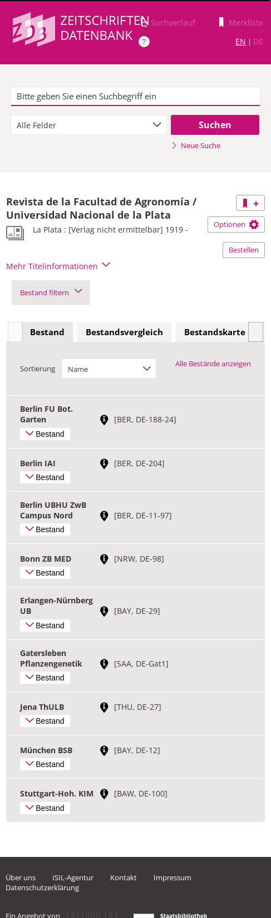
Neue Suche (195, 145)
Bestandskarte (214, 331)
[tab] (47, 332)
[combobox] (88, 125)
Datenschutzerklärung (42, 887)
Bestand (47, 331)
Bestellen (244, 250)
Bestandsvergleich (124, 331)
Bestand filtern (51, 292)
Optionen (236, 224)
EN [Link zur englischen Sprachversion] (240, 41)
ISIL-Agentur (72, 877)
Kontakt (123, 877)
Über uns (21, 877)
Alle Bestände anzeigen (213, 364)
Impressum (172, 877)
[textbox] (135, 97)
